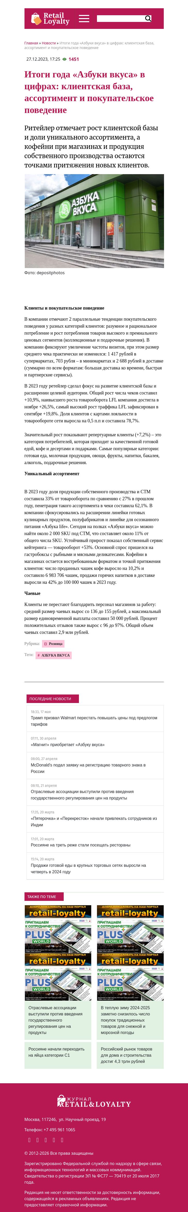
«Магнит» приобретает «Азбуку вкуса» (68, 744)
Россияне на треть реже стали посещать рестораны (80, 845)
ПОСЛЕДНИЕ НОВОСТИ (50, 699)
